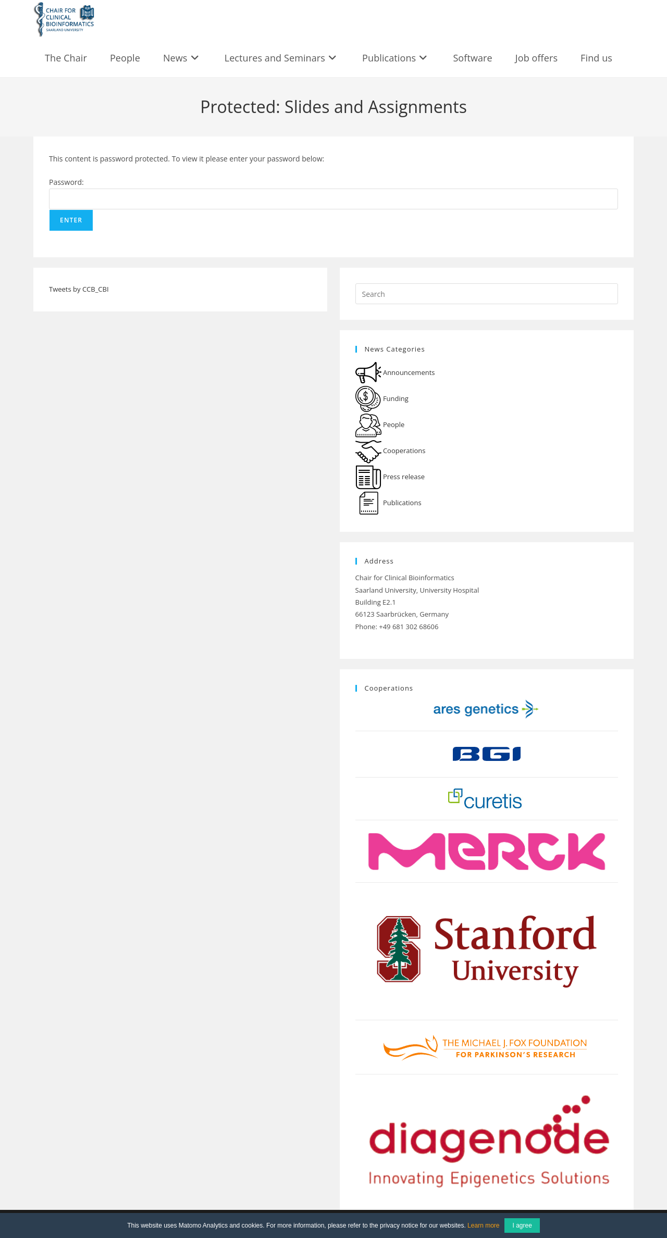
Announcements (395, 372)
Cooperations (390, 450)
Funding (382, 398)
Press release (390, 476)
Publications (388, 502)
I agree (522, 1225)
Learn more (483, 1225)
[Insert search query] (486, 293)
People (380, 424)
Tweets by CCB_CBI (79, 289)
